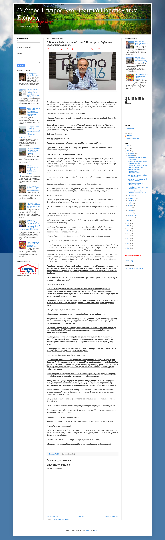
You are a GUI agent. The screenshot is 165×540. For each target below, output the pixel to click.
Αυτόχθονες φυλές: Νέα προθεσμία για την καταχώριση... (137, 179)
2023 (128, 151)
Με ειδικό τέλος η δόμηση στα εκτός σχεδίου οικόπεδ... (138, 187)
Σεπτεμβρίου (132, 198)
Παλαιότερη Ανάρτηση (111, 516)
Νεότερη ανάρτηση (52, 516)
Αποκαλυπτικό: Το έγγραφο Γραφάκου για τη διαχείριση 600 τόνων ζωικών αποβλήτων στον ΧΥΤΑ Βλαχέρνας (33, 93)
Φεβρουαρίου (132, 215)
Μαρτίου (130, 213)
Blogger (96, 530)
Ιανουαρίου (131, 218)
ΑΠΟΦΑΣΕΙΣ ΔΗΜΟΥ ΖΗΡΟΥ (134, 268)
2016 (128, 235)
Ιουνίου (130, 205)
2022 (128, 221)
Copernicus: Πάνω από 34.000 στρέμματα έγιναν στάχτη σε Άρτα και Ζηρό (33, 206)
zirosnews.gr (129, 261)
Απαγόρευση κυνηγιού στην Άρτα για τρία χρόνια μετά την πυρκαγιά (33, 151)
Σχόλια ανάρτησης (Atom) (61, 519)
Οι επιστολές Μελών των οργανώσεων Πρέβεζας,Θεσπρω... (134, 171)
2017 (128, 233)
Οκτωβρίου (131, 195)
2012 (128, 245)
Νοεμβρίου (131, 155)
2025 (128, 146)
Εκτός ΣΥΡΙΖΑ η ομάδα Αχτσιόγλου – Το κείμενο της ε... (137, 175)
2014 (128, 240)
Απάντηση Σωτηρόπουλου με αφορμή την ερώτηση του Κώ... (137, 191)
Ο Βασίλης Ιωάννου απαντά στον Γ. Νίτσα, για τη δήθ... (137, 183)
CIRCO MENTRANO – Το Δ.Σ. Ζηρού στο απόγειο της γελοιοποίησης (33, 244)
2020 (128, 226)
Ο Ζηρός (129, 135)
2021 (128, 223)
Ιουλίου (130, 203)
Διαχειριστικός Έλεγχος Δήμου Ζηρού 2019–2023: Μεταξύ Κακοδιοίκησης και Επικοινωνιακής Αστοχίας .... (33, 111)
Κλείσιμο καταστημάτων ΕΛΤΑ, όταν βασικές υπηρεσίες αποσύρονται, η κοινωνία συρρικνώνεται (29, 170)
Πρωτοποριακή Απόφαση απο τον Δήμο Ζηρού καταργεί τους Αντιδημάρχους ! (141, 60)
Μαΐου (130, 208)
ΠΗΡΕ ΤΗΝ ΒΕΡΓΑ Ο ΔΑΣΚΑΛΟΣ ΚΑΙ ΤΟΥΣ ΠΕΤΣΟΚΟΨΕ (141, 43)
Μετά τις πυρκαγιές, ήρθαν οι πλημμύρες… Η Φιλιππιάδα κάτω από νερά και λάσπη (33, 188)
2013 (128, 243)
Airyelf (87, 530)
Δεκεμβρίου (131, 153)
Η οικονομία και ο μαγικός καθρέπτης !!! (33, 74)
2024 (128, 148)
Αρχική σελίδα (82, 516)
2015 (128, 238)
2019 (128, 228)
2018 (128, 231)
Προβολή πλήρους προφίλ (132, 138)
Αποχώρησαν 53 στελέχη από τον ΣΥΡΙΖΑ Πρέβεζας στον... (137, 166)
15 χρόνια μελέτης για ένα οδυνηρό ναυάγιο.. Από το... (137, 162)
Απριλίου (130, 210)
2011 (128, 248)
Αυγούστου (131, 200)
